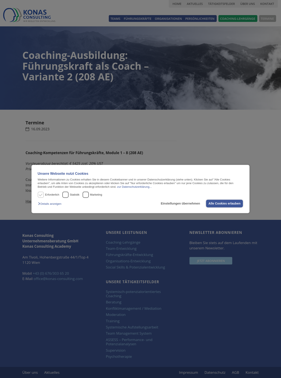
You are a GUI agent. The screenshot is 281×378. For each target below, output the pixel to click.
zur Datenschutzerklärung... (134, 187)
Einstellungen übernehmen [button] (180, 203)
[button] (51, 204)
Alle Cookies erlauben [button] (224, 203)
